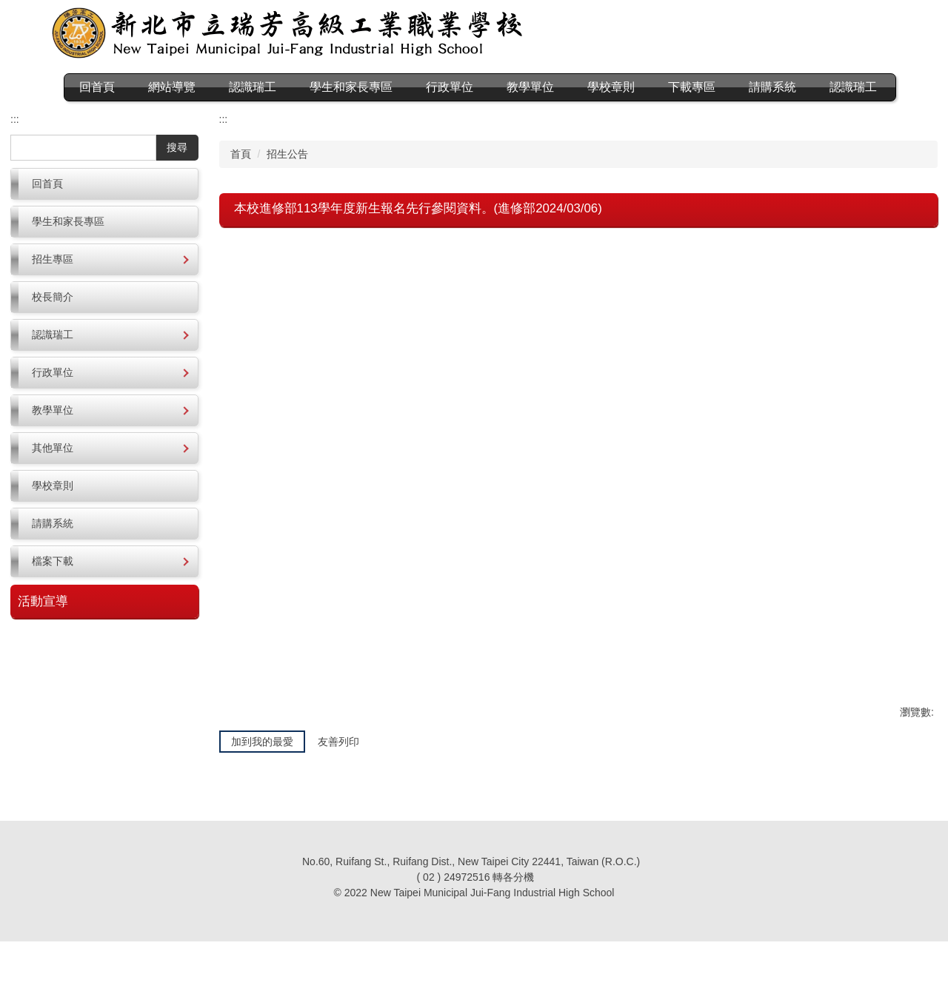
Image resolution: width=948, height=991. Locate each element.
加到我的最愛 (262, 794)
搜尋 (177, 174)
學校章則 (642, 87)
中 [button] (896, 272)
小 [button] (867, 272)
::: (72, 87)
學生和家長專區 (382, 87)
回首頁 (128, 87)
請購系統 (803, 87)
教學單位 (561, 87)
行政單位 (480, 87)
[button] (104, 286)
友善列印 (338, 794)
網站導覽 (203, 87)
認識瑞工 (91, 113)
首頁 (240, 181)
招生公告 (287, 181)
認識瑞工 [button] (283, 87)
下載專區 (723, 87)
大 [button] (924, 272)
